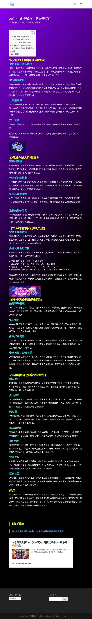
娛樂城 (37, 22)
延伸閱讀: (15, 54)
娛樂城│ (33, 616)
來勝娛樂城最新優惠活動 (21, 45)
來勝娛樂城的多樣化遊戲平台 (23, 48)
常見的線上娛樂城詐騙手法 (22, 36)
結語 (13, 51)
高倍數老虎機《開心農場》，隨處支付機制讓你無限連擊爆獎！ (38, 531)
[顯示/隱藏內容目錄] (31, 33)
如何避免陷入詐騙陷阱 (20, 39)
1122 (13, 22)
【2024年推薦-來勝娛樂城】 (22, 42)
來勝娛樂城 (31, 22)
